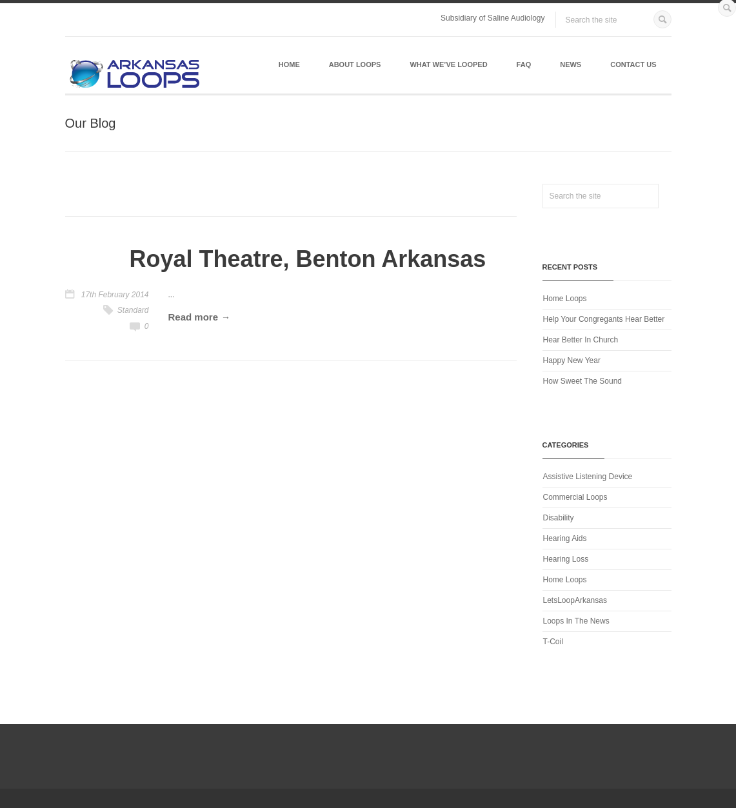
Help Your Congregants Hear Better (604, 319)
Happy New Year (572, 360)
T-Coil (553, 641)
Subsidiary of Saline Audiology (492, 18)
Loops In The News (576, 621)
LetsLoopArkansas (575, 600)
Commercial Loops (575, 497)
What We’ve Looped (448, 64)
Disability (558, 517)
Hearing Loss (566, 559)
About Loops (355, 64)
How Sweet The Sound (582, 381)
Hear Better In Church (581, 339)
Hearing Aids (565, 538)
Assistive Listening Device (588, 476)
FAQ (524, 64)
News (570, 64)
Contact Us (633, 64)
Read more (193, 316)
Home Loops (565, 298)
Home (289, 64)
